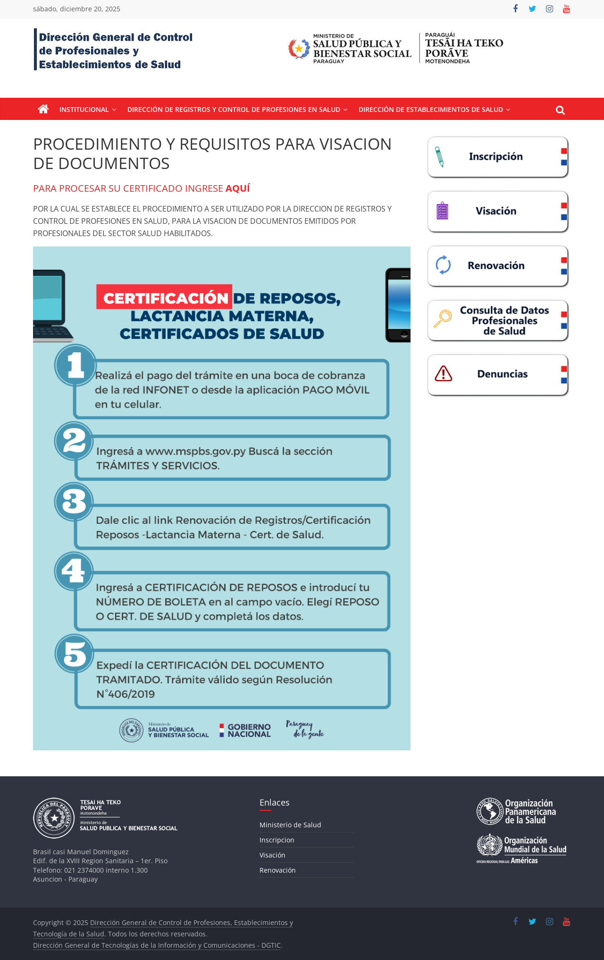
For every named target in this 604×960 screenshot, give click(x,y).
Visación (272, 854)
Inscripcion (277, 839)
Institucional (84, 109)
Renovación (278, 870)
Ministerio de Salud (290, 824)
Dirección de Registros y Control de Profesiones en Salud (233, 109)
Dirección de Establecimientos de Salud (431, 109)
